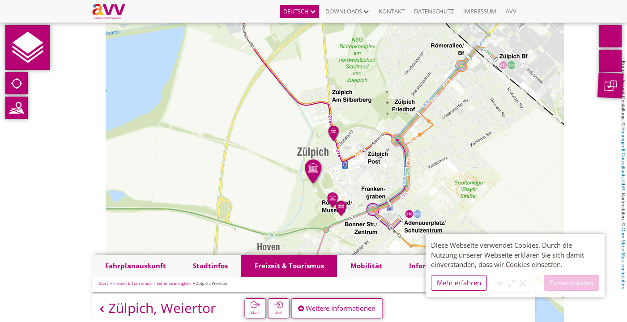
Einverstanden (571, 282)
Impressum (479, 11)
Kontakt (392, 11)
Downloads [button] (347, 11)
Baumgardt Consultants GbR (623, 159)
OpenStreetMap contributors (623, 258)
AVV (511, 11)
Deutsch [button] (299, 11)
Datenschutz (434, 11)
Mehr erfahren (459, 282)
